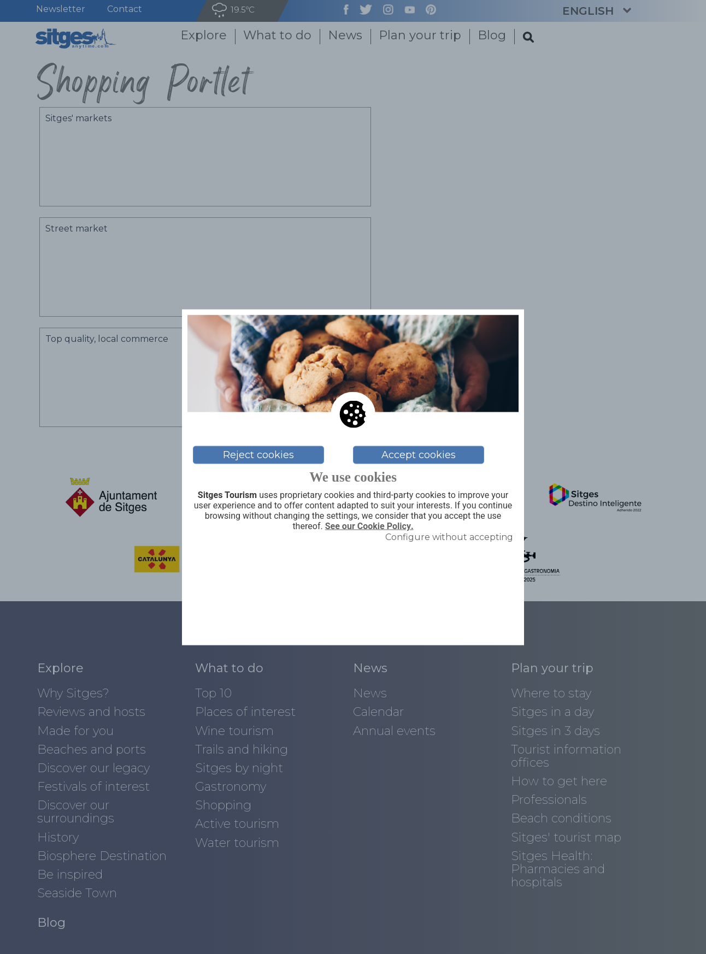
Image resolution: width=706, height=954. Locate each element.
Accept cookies (418, 455)
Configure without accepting (449, 537)
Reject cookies (258, 455)
